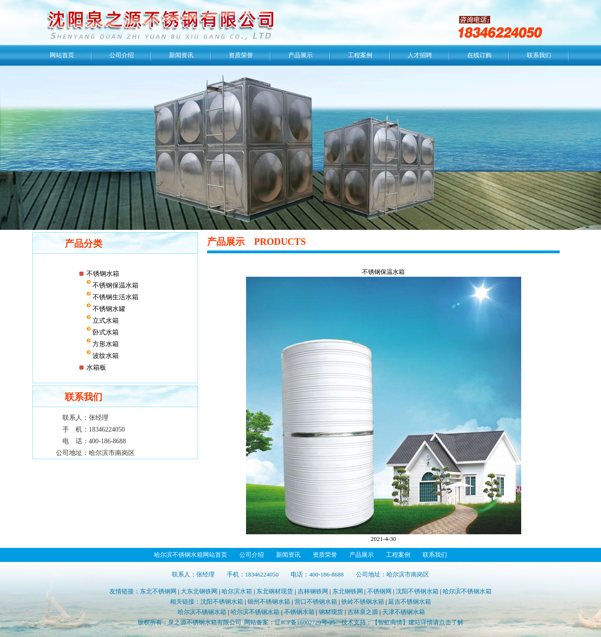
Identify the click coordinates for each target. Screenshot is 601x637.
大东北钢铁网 (199, 591)
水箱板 (96, 367)
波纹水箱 (105, 355)
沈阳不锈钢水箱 (417, 591)
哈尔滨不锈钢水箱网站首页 (190, 554)
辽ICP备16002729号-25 (305, 622)
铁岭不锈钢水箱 (362, 601)
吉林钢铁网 (313, 591)
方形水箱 (105, 344)
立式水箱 (105, 320)
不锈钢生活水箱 (115, 297)
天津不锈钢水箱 (403, 611)
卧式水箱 (105, 332)
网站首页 (62, 55)
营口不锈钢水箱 (315, 601)
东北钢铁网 (347, 591)
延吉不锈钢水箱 (409, 601)
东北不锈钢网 (158, 591)
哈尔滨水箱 (237, 591)
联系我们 (539, 55)
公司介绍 (121, 55)
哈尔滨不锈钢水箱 (467, 591)
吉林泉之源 (362, 611)
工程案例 (360, 55)
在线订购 (479, 55)
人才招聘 (420, 55)
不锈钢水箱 (102, 273)
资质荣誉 (241, 55)
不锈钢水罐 (108, 308)
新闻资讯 (181, 55)
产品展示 (300, 55)
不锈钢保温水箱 (115, 285)
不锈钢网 (379, 591)
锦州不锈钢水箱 (268, 601)
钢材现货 (331, 611)
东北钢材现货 (274, 591)
